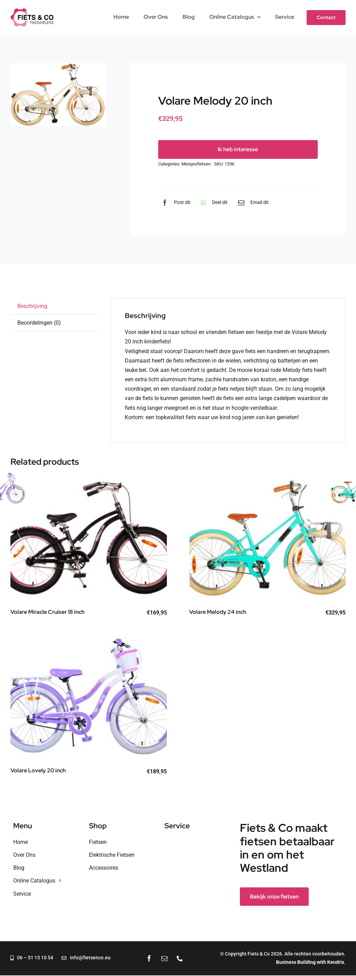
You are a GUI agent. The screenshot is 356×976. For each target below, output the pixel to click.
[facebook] (149, 958)
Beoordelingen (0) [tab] (39, 322)
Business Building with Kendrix (310, 962)
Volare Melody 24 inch (217, 612)
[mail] (164, 958)
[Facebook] (174, 203)
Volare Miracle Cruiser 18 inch (47, 612)
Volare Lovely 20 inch (38, 770)
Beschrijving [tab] (32, 306)
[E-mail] (252, 203)
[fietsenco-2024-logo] (32, 10)
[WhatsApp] (212, 203)
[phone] (180, 958)
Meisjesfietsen (196, 163)
